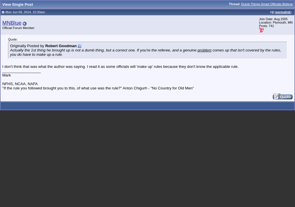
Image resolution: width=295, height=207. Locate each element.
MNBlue (11, 23)
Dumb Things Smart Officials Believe (267, 4)
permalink (282, 12)
